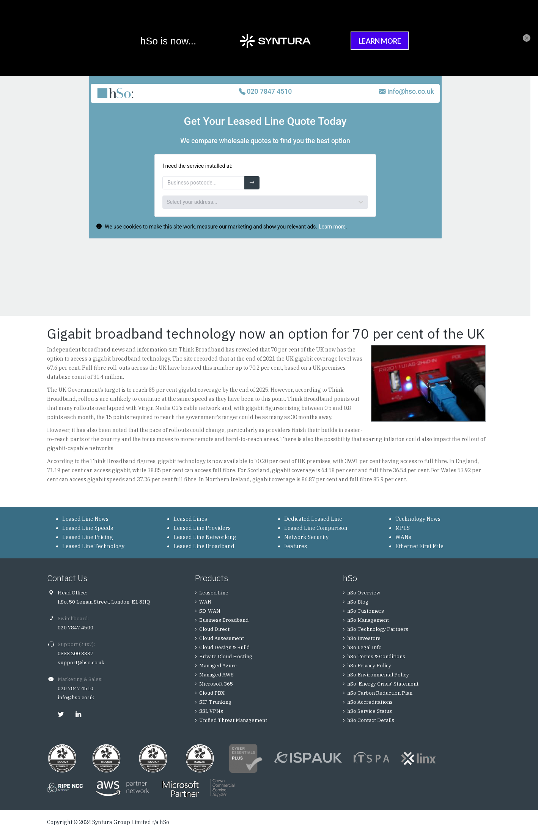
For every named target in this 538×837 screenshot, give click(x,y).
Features (295, 546)
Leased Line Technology (93, 546)
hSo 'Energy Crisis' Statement (382, 684)
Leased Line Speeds (87, 528)
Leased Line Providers (202, 528)
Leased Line (213, 593)
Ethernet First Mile (419, 546)
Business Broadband (224, 620)
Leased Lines (190, 518)
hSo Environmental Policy (378, 674)
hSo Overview (363, 593)
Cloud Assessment (221, 638)
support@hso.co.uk (81, 662)
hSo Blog (357, 602)
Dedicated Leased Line (313, 518)
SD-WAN (209, 611)
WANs (403, 537)
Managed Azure (218, 665)
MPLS (402, 528)
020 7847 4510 (75, 688)
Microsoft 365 (216, 684)
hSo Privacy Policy (369, 665)
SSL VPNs (211, 711)
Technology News (417, 518)
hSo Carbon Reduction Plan (379, 693)
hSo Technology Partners (377, 629)
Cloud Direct (214, 629)
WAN (205, 602)
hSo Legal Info (364, 647)
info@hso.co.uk (76, 697)
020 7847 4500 (75, 627)
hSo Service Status (369, 711)
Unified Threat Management (233, 720)
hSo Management (368, 620)
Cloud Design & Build (224, 647)
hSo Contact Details (370, 720)
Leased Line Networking (204, 537)
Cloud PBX (212, 693)
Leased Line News (85, 518)
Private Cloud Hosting (225, 656)
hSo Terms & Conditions (376, 656)
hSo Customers (365, 611)
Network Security (306, 537)
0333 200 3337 (75, 653)
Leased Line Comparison (316, 528)
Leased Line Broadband (203, 546)
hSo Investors (364, 638)
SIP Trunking (215, 702)
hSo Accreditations (370, 702)
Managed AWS (216, 674)
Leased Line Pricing (87, 537)
